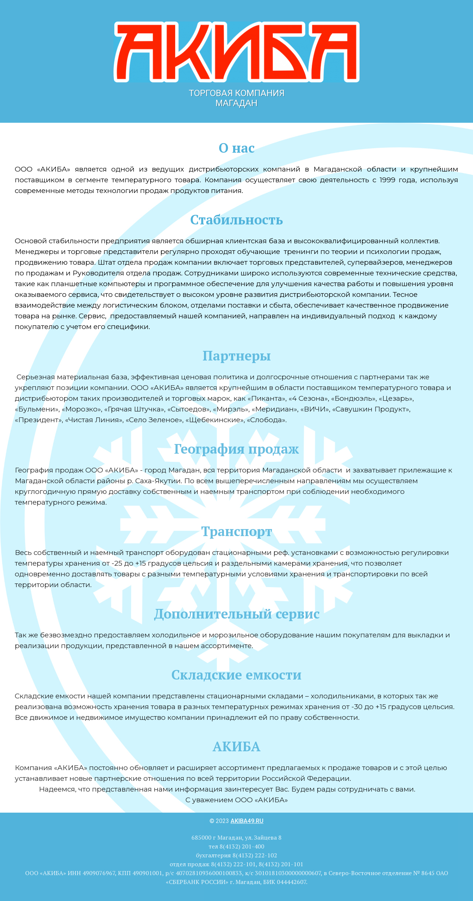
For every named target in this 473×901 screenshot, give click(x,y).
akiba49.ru (247, 820)
